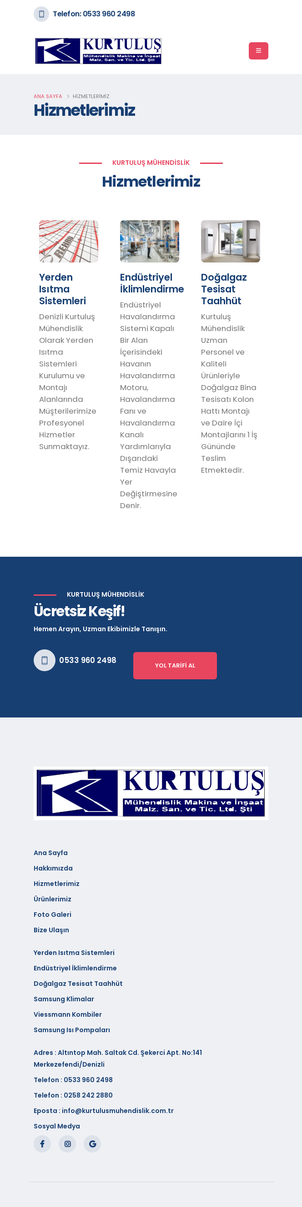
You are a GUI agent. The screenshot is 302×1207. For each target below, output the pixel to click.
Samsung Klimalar (64, 999)
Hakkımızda (53, 868)
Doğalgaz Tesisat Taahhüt (78, 983)
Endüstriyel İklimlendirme (75, 968)
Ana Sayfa (48, 96)
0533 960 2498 (87, 660)
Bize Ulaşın (51, 930)
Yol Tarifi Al (175, 665)
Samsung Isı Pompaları (72, 1029)
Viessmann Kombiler (68, 1014)
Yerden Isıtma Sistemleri (74, 952)
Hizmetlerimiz (57, 883)
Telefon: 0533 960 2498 (94, 14)
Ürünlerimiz (52, 899)
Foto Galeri (52, 914)
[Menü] (258, 50)
